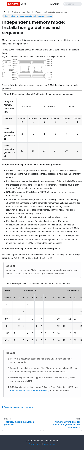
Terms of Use (49, 444)
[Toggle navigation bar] (4, 4)
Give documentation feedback (17, 407)
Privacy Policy (35, 444)
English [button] (54, 4)
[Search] (72, 4)
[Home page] (4, 12)
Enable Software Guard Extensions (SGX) (29, 390)
